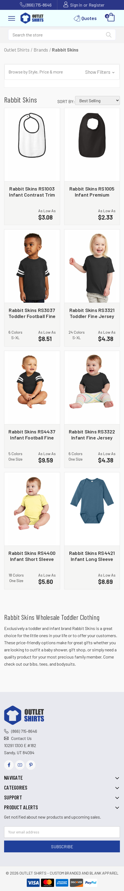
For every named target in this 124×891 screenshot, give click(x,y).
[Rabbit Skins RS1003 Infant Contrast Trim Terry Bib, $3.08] (32, 144)
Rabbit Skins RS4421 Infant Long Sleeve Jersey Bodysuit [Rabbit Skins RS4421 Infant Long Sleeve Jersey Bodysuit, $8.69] (92, 556)
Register (96, 4)
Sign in (76, 4)
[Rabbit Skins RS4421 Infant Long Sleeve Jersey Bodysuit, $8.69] (92, 509)
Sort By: (66, 101)
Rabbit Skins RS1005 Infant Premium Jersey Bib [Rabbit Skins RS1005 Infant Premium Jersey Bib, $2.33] (92, 191)
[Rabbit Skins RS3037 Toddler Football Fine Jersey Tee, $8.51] (32, 266)
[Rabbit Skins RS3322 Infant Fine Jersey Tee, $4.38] (92, 387)
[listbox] (97, 100)
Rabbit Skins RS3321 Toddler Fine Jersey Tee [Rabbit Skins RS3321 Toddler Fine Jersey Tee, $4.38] (92, 313)
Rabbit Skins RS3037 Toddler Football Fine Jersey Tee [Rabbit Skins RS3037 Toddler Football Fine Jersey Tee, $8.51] (31, 313)
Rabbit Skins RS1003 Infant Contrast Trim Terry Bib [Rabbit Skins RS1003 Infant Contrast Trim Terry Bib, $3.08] (32, 191)
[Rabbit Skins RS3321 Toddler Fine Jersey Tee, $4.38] (92, 266)
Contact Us (21, 738)
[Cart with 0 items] (111, 18)
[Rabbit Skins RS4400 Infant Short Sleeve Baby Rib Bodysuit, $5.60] (32, 509)
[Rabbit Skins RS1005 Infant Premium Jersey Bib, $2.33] (92, 144)
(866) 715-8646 (39, 4)
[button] (62, 72)
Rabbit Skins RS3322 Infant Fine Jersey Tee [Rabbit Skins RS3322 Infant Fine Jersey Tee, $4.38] (92, 434)
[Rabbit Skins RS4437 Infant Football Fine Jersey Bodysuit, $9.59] (32, 387)
